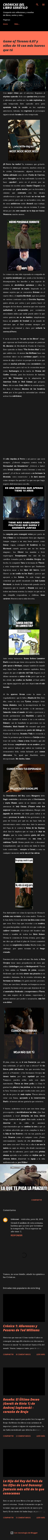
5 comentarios (23, 1517)
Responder (16, 1235)
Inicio (5, 24)
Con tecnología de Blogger (24, 1533)
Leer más (40, 1354)
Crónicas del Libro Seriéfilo (15, 6)
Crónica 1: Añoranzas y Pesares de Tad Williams (21, 1328)
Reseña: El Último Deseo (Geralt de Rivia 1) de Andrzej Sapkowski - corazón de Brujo (21, 1405)
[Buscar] (37, 4)
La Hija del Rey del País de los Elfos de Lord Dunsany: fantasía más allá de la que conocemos (23, 1487)
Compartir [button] (36, 1200)
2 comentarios (23, 1436)
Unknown (15, 1219)
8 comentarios (23, 1354)
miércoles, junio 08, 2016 (32, 1219)
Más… (17, 24)
